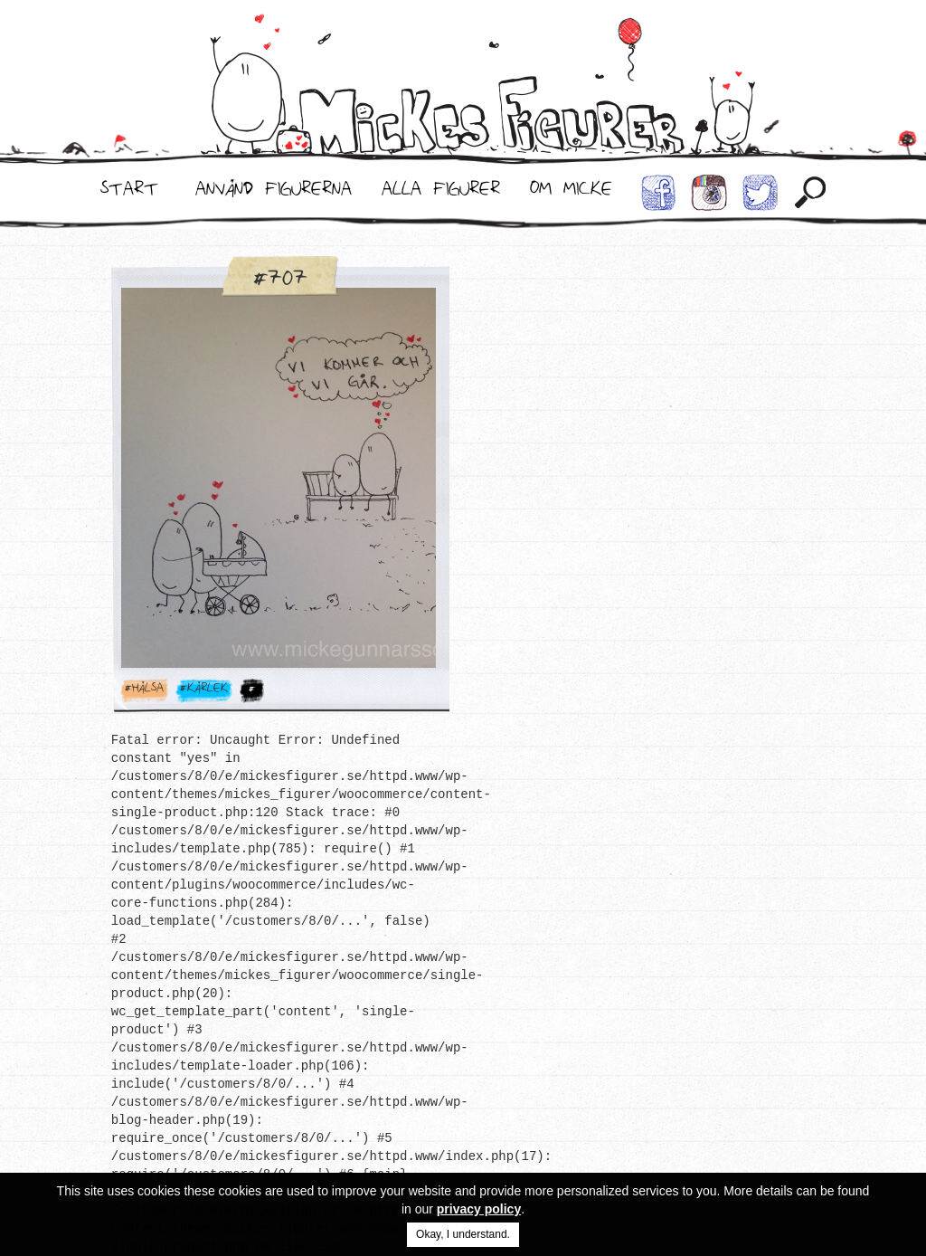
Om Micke (571, 192)
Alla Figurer (441, 192)
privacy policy (479, 1209)
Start (129, 192)
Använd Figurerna (273, 192)
